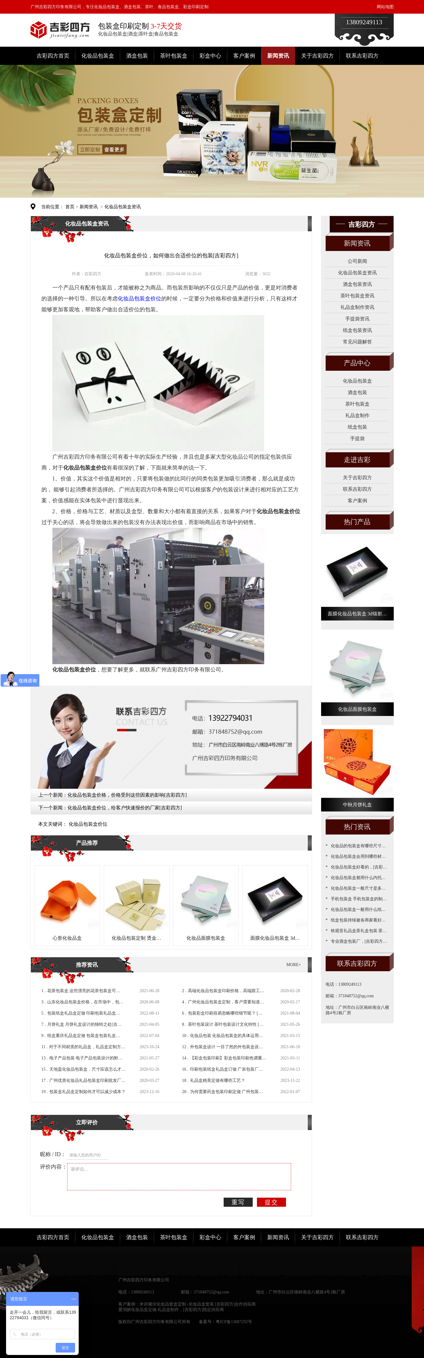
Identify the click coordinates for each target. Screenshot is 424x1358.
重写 (238, 1202)
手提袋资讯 (357, 318)
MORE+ (293, 964)
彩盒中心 (210, 56)
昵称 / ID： (53, 1154)
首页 (69, 206)
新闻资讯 (278, 56)
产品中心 (357, 363)
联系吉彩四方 (362, 56)
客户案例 (244, 56)
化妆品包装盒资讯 (122, 206)
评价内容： (53, 1167)
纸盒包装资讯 (357, 330)
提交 (271, 1202)
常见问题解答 (357, 341)
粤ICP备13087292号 (234, 1322)
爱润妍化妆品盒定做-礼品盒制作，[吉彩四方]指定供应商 (171, 1309)
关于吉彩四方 (317, 56)
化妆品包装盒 (97, 56)
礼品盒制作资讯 (357, 307)
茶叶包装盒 (173, 56)
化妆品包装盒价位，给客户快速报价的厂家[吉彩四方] (124, 807)
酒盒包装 (137, 56)
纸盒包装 (357, 427)
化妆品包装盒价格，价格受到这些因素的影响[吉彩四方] (127, 795)
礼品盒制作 (357, 415)
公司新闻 (357, 261)
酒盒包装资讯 (357, 284)
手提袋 (357, 438)
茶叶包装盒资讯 (357, 295)
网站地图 (385, 7)
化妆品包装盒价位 (88, 824)
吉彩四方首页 (53, 56)
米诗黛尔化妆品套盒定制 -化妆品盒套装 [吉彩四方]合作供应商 (198, 1304)
